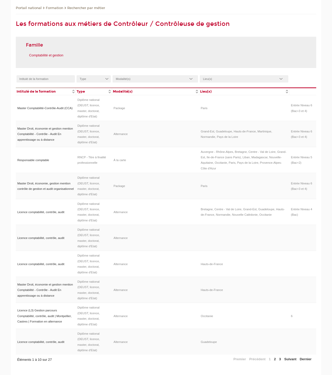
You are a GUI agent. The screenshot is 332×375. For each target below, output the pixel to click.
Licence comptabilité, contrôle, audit (40, 212)
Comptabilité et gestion (46, 55)
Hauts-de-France (212, 264)
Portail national (29, 8)
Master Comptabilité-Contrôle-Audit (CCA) (45, 108)
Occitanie (207, 316)
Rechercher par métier (86, 8)
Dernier (306, 359)
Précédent (257, 359)
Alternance (121, 134)
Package (119, 108)
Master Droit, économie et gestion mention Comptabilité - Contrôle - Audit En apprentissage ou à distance (45, 134)
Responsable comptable (33, 160)
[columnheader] (46, 91)
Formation (54, 8)
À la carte (120, 160)
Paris (204, 108)
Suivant (290, 359)
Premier (239, 359)
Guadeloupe (209, 341)
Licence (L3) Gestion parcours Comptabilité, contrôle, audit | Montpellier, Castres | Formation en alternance (44, 316)
